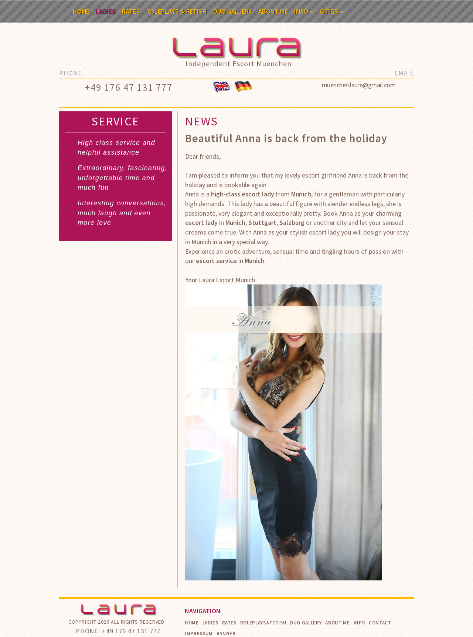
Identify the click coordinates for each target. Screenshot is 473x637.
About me (273, 11)
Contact (380, 623)
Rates (131, 11)
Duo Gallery (232, 11)
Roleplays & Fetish (176, 11)
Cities (331, 11)
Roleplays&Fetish (263, 623)
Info (303, 11)
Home (81, 11)
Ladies (106, 11)
